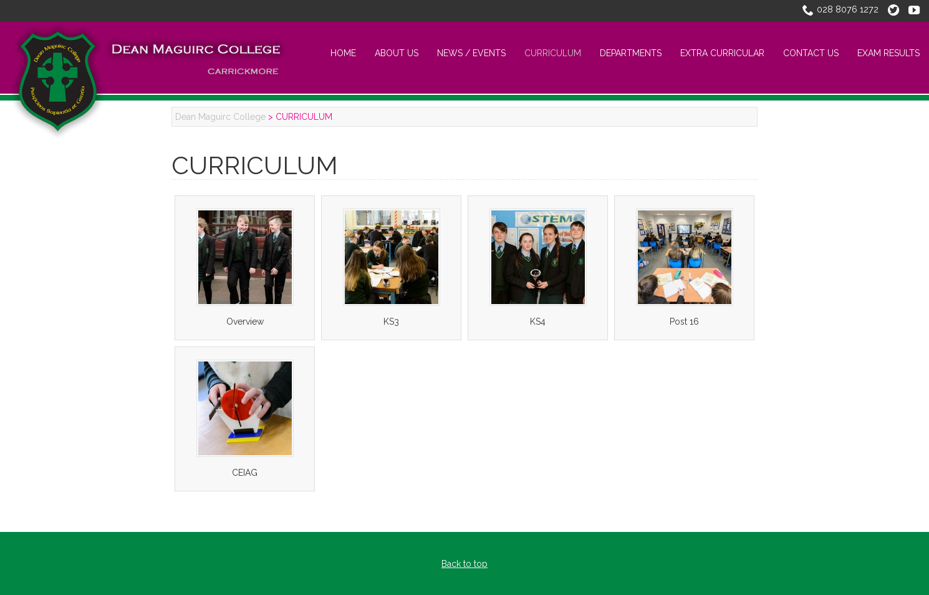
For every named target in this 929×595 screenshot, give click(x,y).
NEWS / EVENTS (471, 53)
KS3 (391, 322)
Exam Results (888, 53)
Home (343, 53)
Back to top (464, 564)
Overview (245, 322)
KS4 (538, 322)
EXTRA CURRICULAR (722, 53)
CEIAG (245, 473)
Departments (631, 53)
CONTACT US (811, 53)
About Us (396, 53)
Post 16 (684, 322)
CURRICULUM (552, 53)
